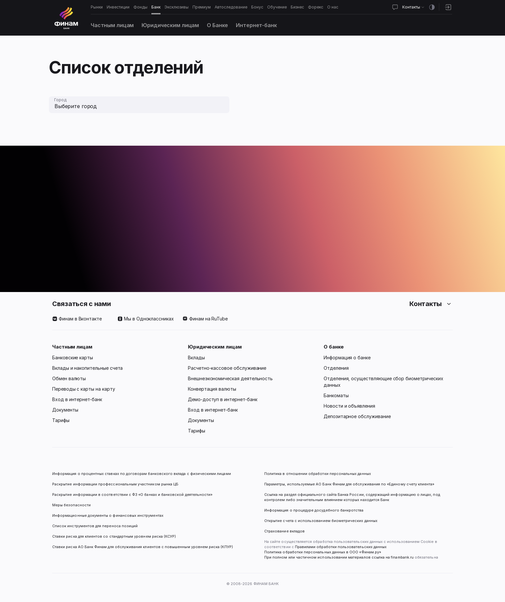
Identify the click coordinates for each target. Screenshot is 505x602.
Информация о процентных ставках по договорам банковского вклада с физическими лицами (141, 473)
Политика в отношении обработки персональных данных (317, 473)
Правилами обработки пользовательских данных (340, 547)
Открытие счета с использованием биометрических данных (320, 520)
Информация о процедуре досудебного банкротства (314, 513)
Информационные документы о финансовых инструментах (107, 515)
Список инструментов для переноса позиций (95, 526)
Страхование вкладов (284, 531)
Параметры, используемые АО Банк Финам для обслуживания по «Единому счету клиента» (349, 484)
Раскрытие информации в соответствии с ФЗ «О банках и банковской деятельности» (132, 494)
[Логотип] (66, 18)
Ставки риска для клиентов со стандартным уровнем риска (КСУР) (114, 536)
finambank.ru (402, 557)
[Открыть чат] (395, 7)
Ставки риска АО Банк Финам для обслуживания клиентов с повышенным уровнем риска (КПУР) (142, 547)
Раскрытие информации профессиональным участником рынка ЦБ (115, 484)
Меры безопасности (71, 505)
